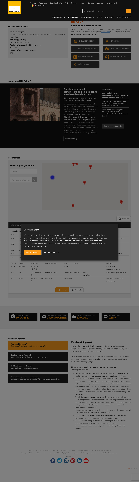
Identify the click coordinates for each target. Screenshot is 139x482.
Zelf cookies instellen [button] (51, 252)
